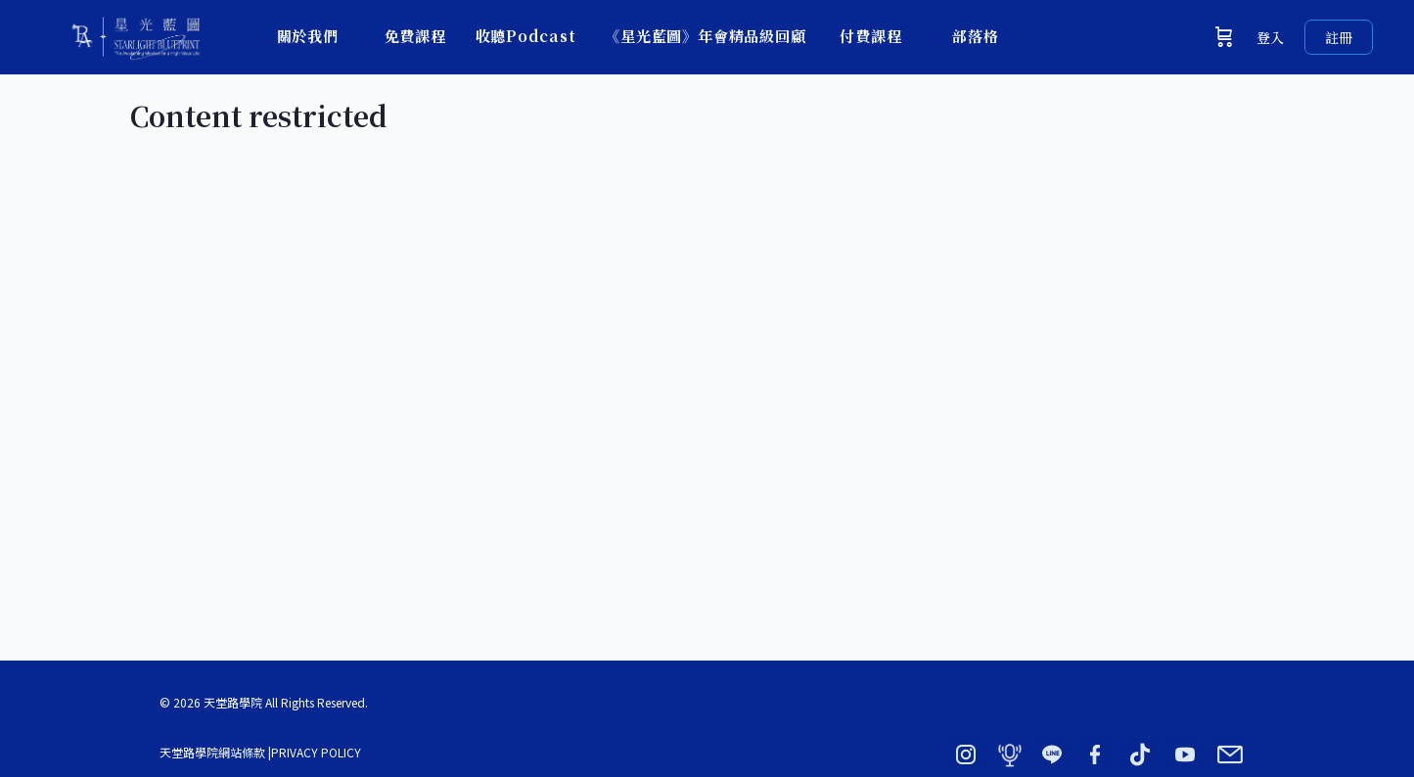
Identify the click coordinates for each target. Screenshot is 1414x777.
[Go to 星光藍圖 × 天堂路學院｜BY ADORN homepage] (135, 33)
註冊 (1338, 37)
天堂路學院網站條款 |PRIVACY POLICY (260, 752)
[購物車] (1224, 37)
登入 (1270, 37)
